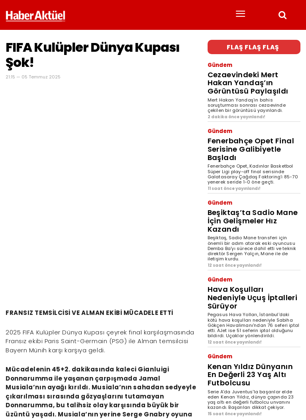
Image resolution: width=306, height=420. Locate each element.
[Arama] (292, 371)
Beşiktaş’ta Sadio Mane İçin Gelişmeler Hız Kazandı (243, 172)
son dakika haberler (66, 385)
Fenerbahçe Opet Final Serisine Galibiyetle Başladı (248, 118)
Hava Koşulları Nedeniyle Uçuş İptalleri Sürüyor (246, 230)
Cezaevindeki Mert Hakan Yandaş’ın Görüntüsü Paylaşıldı (254, 70)
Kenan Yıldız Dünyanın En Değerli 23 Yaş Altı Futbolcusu (253, 289)
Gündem (217, 61)
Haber (14, 385)
